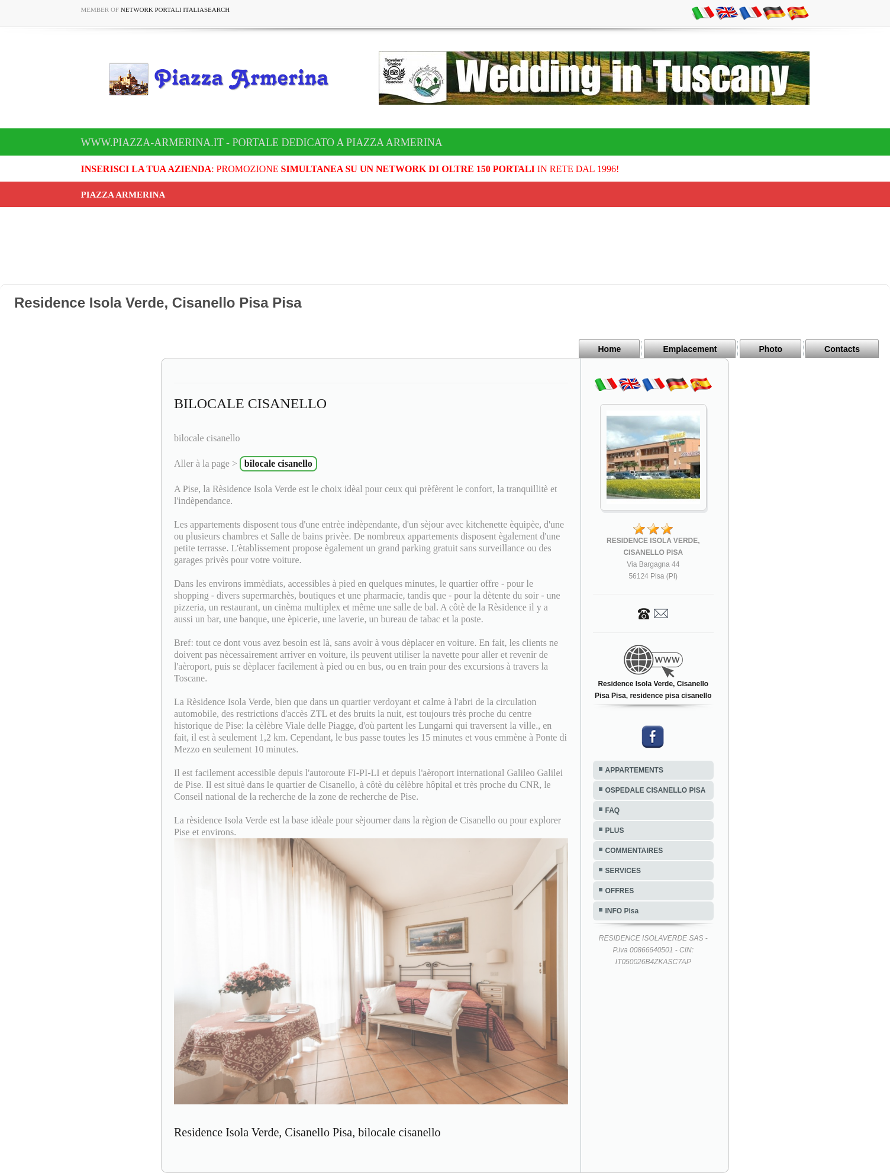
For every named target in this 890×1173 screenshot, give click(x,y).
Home (609, 349)
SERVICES (623, 871)
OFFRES (619, 891)
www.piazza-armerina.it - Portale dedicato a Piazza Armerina (262, 142)
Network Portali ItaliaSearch (175, 9)
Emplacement (690, 349)
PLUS (614, 830)
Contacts (842, 349)
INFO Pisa (622, 911)
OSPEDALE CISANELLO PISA (655, 790)
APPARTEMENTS (634, 770)
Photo (770, 349)
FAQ (612, 810)
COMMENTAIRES (634, 850)
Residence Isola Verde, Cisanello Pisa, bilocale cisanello (307, 1132)
